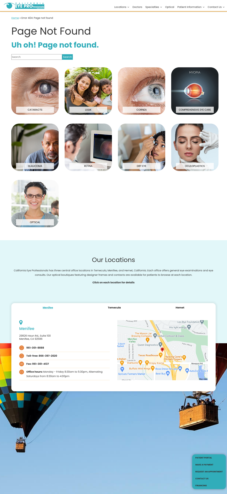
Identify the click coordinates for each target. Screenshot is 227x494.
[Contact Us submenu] (223, 7)
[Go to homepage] (22, 5)
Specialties (152, 7)
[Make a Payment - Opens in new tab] (209, 464)
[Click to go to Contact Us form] (209, 478)
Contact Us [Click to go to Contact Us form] (215, 7)
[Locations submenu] (128, 7)
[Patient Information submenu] (203, 7)
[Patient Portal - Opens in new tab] (209, 457)
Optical (169, 7)
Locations (120, 7)
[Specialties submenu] (161, 7)
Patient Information (189, 7)
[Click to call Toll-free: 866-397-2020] (64, 356)
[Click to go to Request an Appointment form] (209, 471)
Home (15, 18)
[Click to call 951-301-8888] (64, 348)
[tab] (48, 307)
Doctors (137, 7)
